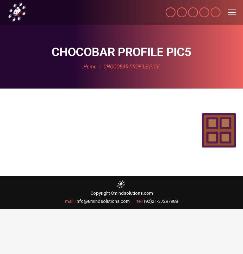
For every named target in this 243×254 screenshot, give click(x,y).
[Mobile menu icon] (232, 12)
